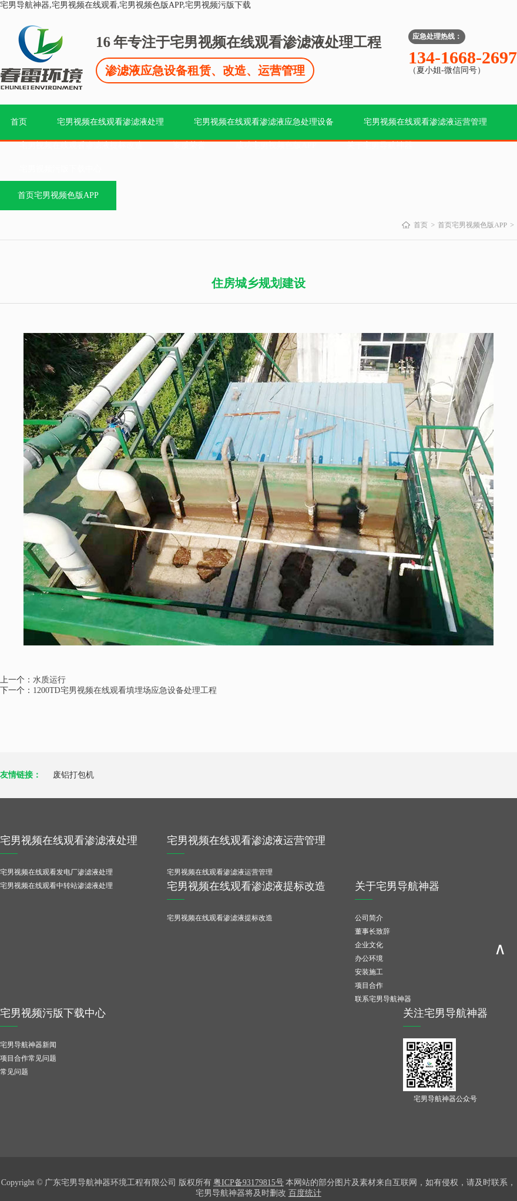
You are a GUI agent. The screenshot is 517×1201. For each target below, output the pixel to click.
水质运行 (49, 679)
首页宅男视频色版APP (58, 195)
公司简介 (369, 918)
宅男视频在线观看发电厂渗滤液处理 (56, 872)
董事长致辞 (372, 931)
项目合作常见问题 (28, 1058)
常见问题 (14, 1072)
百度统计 (304, 1193)
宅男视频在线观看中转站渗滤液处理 (56, 886)
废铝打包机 (73, 775)
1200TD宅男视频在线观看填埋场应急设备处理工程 (125, 690)
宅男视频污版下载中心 (60, 168)
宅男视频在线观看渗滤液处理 (110, 121)
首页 (19, 121)
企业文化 (369, 945)
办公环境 (369, 958)
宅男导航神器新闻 (28, 1045)
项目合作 (369, 985)
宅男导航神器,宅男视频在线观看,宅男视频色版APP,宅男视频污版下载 (125, 5)
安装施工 (369, 972)
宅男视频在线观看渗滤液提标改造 (81, 145)
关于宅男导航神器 (379, 145)
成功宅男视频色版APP (276, 145)
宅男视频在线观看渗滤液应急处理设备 (264, 121)
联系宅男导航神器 (383, 999)
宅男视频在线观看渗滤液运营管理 (425, 121)
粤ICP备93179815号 (248, 1182)
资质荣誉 (189, 145)
